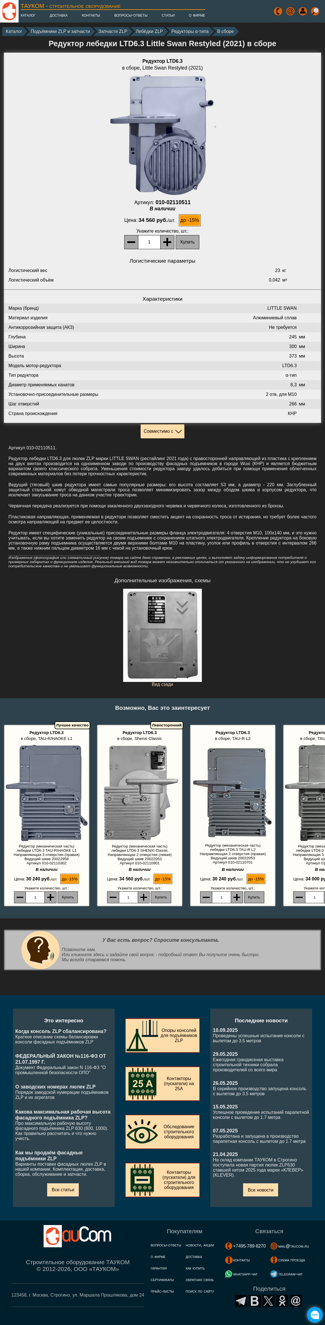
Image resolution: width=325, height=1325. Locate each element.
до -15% (189, 220)
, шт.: (162, 231)
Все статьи (63, 1189)
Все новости (260, 1190)
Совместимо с (158, 431)
